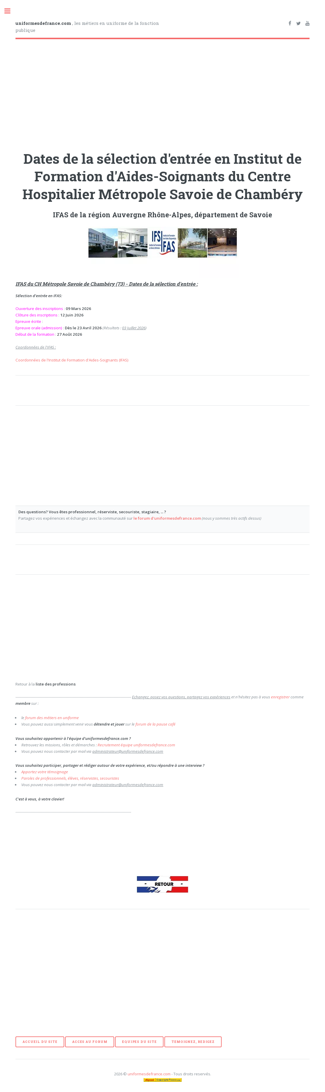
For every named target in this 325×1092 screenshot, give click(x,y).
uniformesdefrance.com (149, 1074)
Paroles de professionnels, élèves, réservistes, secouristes (70, 778)
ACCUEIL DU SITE (39, 1042)
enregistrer (280, 697)
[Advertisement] (162, 93)
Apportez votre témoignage (44, 771)
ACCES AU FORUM (89, 1042)
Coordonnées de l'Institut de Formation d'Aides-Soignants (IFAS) (71, 360)
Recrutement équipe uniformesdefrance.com (136, 744)
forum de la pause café (155, 724)
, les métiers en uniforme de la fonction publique (87, 26)
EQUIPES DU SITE (139, 1042)
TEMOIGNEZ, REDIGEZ (192, 1042)
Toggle (10, 11)
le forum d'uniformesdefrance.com (167, 518)
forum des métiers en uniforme (52, 717)
